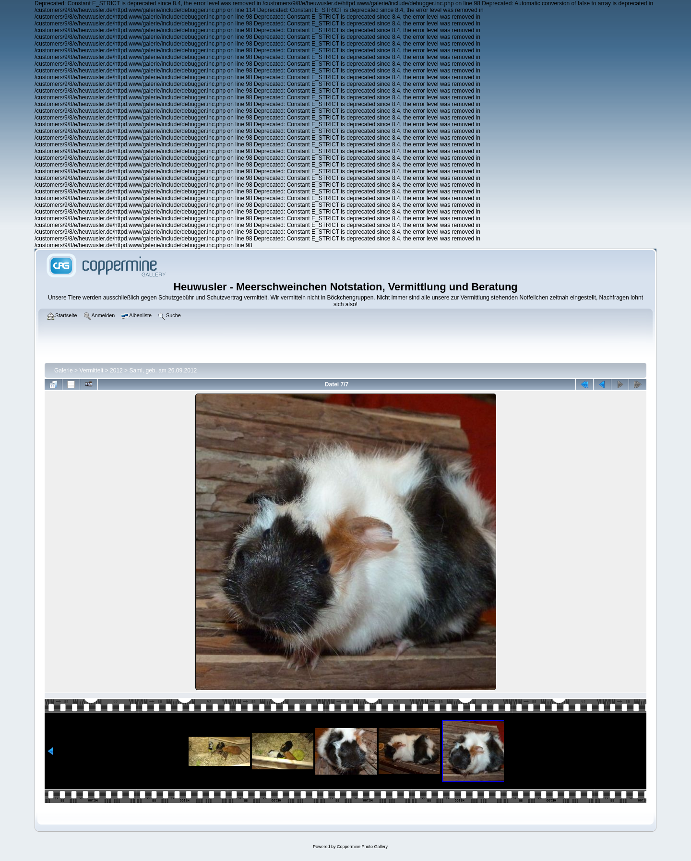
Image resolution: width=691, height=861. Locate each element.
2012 (116, 370)
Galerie (63, 370)
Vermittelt (91, 370)
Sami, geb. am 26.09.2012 (163, 370)
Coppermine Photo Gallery (362, 846)
